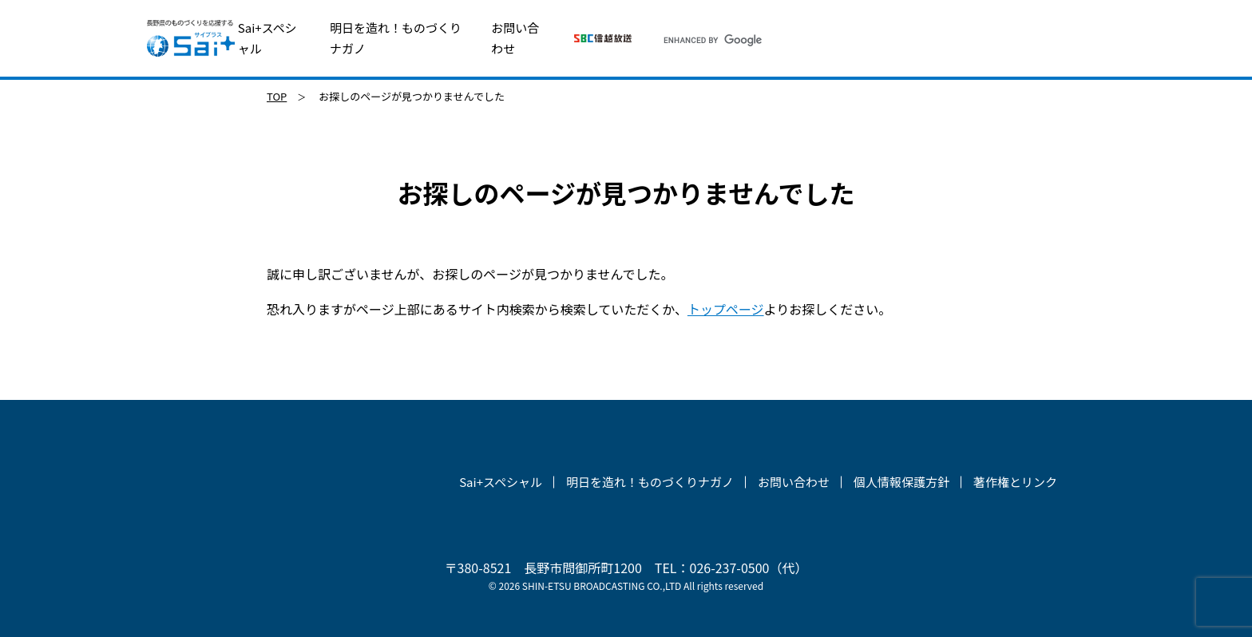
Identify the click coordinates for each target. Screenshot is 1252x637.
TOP (277, 96)
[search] (864, 39)
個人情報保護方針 (901, 481)
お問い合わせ (515, 38)
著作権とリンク (1015, 481)
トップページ (725, 308)
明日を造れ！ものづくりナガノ (396, 38)
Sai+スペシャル (267, 38)
